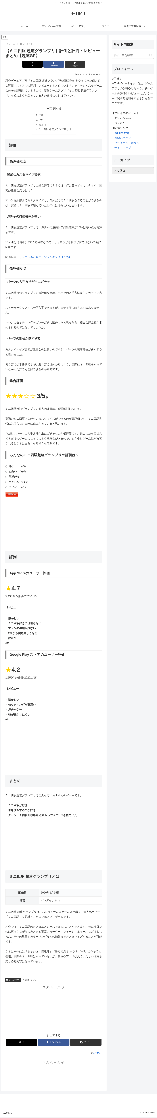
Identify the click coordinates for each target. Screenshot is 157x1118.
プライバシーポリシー (128, 143)
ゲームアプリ (13, 981)
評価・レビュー (30, 981)
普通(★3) (12, 477)
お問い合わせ (122, 137)
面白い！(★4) (15, 472)
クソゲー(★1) (15, 487)
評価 (41, 115)
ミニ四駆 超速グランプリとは (55, 130)
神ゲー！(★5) (15, 467)
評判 (41, 120)
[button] (70, 64)
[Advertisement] (53, 525)
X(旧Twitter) (121, 133)
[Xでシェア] (37, 64)
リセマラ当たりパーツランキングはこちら (45, 258)
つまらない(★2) (17, 482)
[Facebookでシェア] (53, 64)
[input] (133, 55)
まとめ (42, 125)
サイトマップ (122, 147)
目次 (49, 108)
